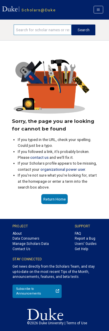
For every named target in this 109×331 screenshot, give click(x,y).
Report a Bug (85, 238)
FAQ (78, 233)
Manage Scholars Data (30, 244)
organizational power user (62, 169)
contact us (39, 157)
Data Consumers (25, 238)
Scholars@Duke (39, 10)
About (17, 233)
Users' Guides (86, 244)
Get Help (81, 249)
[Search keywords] (43, 30)
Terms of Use (76, 323)
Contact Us (21, 249)
